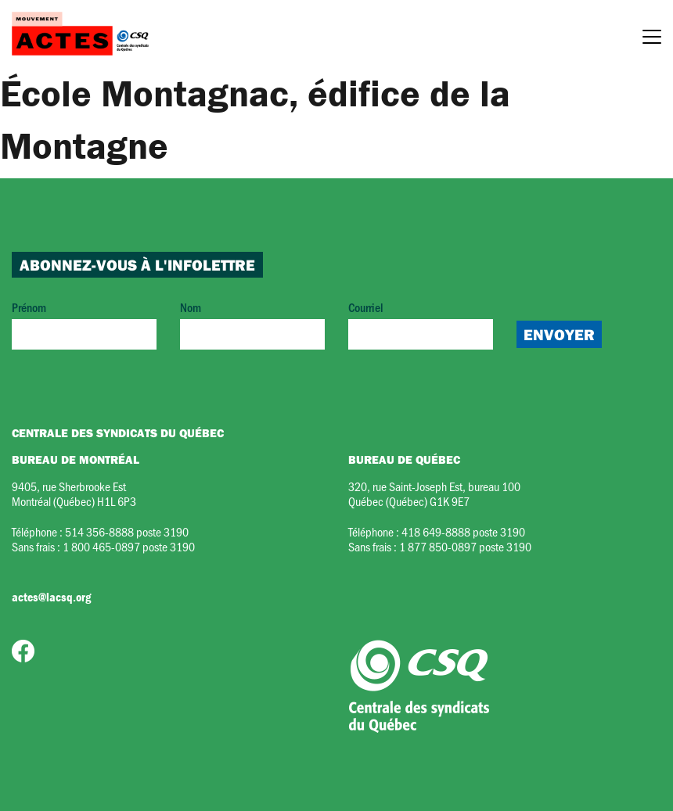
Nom (252, 324)
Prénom (84, 324)
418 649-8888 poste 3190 (463, 531)
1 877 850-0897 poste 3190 (465, 546)
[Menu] (651, 39)
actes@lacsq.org (51, 597)
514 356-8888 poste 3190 (127, 531)
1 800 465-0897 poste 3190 (129, 546)
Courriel (420, 324)
